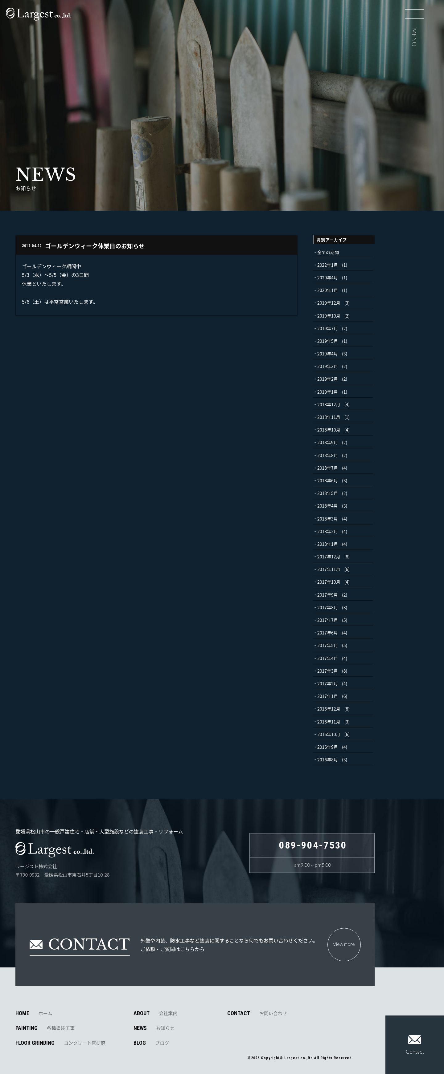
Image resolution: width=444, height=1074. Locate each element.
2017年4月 (327, 658)
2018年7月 (327, 468)
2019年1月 (327, 392)
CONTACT (257, 1013)
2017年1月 (327, 696)
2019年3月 (327, 366)
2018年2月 (327, 531)
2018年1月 (327, 544)
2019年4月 (327, 354)
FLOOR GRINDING (60, 1043)
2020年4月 (327, 277)
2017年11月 (328, 569)
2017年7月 (327, 620)
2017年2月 (327, 683)
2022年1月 (327, 265)
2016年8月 (327, 759)
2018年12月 (328, 404)
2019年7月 (327, 328)
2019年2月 (327, 379)
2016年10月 (328, 734)
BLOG (151, 1043)
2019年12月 (328, 303)
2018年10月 (328, 430)
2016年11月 (328, 722)
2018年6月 (327, 480)
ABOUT (155, 1013)
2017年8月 (327, 607)
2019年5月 (327, 341)
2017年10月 (328, 582)
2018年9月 (327, 442)
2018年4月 (327, 506)
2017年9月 (327, 595)
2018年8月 (327, 455)
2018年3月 (327, 519)
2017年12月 (328, 556)
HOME (33, 1013)
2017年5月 (327, 645)
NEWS (154, 1028)
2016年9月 (327, 747)
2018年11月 (328, 417)
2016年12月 (328, 709)
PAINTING (45, 1028)
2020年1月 (327, 290)
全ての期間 (328, 252)
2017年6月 (327, 633)
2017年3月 (327, 671)
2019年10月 (328, 316)
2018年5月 (327, 493)
